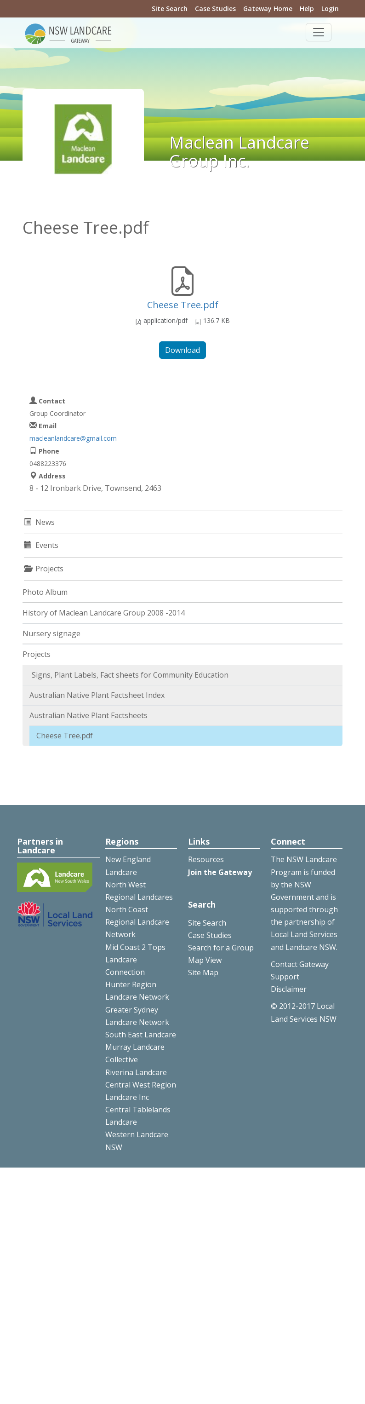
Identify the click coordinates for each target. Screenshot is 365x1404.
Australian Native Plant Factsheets (88, 715)
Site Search (170, 8)
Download (182, 350)
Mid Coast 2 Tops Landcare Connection (135, 959)
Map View (205, 960)
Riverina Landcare (136, 1072)
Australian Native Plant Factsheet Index (97, 695)
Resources (206, 859)
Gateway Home (267, 8)
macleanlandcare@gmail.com (73, 438)
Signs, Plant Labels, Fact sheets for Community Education (130, 675)
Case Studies (215, 8)
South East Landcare (140, 1035)
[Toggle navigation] (318, 32)
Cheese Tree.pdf (182, 305)
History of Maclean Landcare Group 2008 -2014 (104, 613)
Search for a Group (221, 948)
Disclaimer (289, 989)
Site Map (203, 972)
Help (307, 8)
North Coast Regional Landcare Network (137, 921)
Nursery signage (51, 633)
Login (330, 8)
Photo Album (45, 592)
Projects (37, 654)
